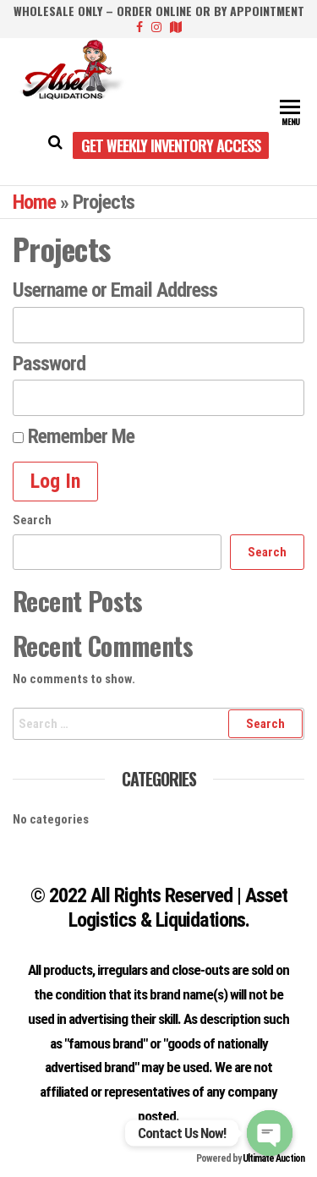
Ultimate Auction (273, 1158)
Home (34, 202)
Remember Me (73, 436)
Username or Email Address (115, 290)
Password (49, 363)
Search (32, 520)
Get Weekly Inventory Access (170, 145)
